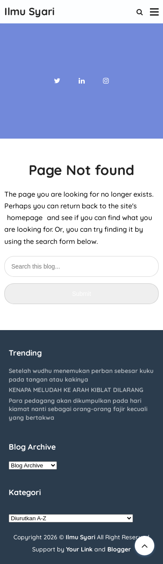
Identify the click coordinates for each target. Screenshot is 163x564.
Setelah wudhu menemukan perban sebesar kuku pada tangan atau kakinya (81, 375)
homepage (25, 217)
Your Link (79, 549)
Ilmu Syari (80, 537)
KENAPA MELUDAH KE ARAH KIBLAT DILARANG (76, 390)
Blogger (119, 549)
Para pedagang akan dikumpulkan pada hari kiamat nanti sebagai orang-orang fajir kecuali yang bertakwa (78, 409)
